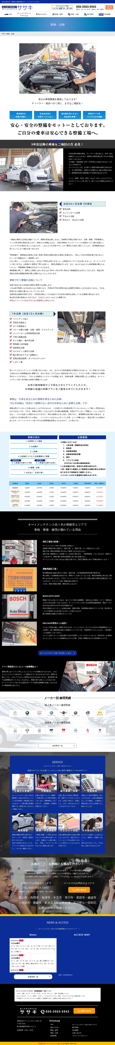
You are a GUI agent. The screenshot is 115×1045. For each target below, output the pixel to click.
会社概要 (75, 1030)
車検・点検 (54, 1033)
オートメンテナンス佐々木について (84, 1025)
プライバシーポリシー (80, 1036)
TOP (51, 1025)
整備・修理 (54, 1030)
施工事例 (75, 1027)
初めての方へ (55, 1027)
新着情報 (53, 1036)
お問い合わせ (76, 1033)
